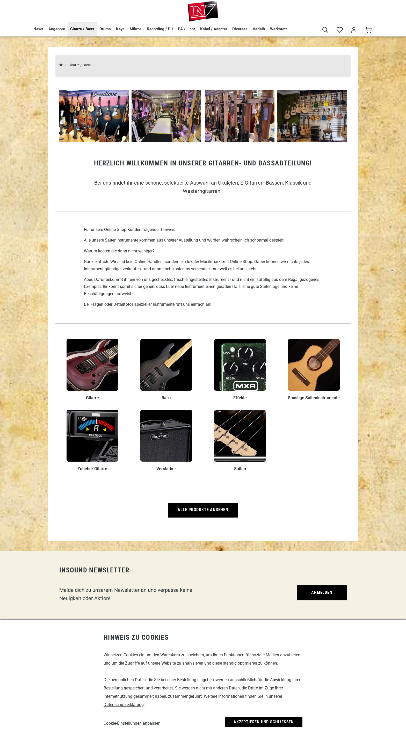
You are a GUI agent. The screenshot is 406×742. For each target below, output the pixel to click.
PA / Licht (186, 29)
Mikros (136, 29)
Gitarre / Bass (82, 29)
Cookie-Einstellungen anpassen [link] (132, 723)
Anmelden (321, 592)
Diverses (240, 29)
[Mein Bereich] (354, 30)
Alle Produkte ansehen (203, 509)
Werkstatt (278, 29)
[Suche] (325, 30)
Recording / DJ (160, 29)
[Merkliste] (339, 30)
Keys (120, 29)
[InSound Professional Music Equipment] (61, 65)
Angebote (56, 29)
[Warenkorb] (368, 30)
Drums (105, 29)
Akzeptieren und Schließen (264, 721)
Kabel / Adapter (213, 29)
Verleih (259, 29)
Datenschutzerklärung (124, 704)
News (38, 29)
